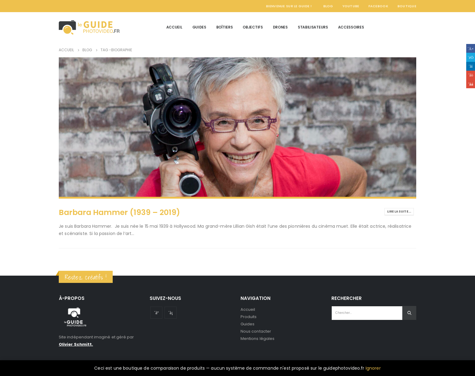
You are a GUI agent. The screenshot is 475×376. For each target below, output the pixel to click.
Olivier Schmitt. (76, 344)
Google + (470, 75)
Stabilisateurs (313, 27)
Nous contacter (256, 331)
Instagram (170, 313)
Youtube (156, 313)
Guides (199, 27)
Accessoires (351, 27)
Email (470, 83)
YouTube (350, 6)
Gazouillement (470, 57)
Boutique (406, 6)
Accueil (174, 27)
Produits (249, 317)
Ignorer (373, 368)
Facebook (378, 6)
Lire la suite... (399, 211)
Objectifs (253, 27)
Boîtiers (224, 27)
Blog (328, 6)
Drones (280, 27)
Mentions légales (257, 338)
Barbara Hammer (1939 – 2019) (119, 212)
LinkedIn (470, 66)
